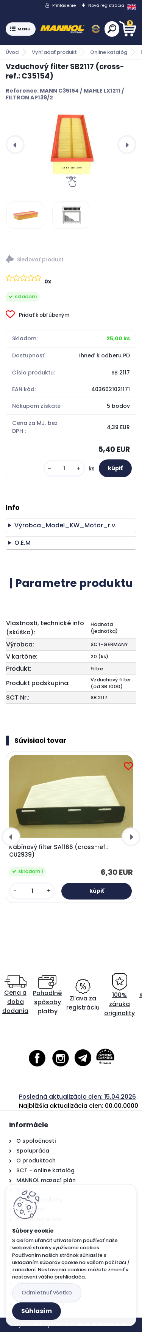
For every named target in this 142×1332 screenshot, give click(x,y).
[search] (112, 28)
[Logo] (70, 29)
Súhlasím (36, 1311)
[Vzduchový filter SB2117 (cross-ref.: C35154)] (71, 144)
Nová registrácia (106, 5)
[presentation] (15, 144)
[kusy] (64, 468)
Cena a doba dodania (15, 995)
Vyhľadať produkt (54, 52)
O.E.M (22, 542)
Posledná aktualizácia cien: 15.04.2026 (77, 1096)
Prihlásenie (64, 5)
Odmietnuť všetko (47, 1292)
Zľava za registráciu (83, 995)
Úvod (12, 52)
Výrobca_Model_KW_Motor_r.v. (65, 525)
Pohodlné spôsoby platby (47, 995)
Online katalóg (108, 52)
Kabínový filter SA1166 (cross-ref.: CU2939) (58, 851)
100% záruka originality (119, 995)
